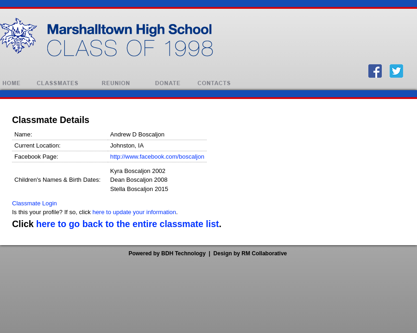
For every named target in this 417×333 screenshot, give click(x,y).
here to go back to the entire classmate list (127, 224)
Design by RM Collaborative (250, 253)
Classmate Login (34, 203)
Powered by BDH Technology (166, 253)
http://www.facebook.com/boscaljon (157, 156)
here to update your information (134, 212)
